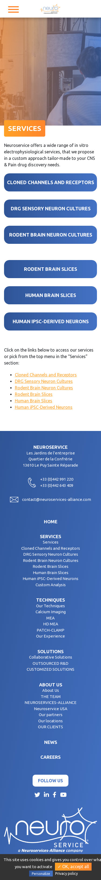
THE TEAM (51, 696)
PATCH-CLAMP (50, 630)
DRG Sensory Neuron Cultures (44, 381)
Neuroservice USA (50, 708)
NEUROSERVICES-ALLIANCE (50, 702)
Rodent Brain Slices (34, 394)
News (50, 742)
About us (50, 684)
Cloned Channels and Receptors (46, 374)
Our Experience (50, 636)
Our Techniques (50, 605)
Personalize (41, 873)
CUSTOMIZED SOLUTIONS (50, 669)
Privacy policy (66, 873)
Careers (50, 757)
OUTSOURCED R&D (50, 663)
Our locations (50, 721)
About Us (50, 690)
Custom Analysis (51, 584)
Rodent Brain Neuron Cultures (44, 387)
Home (50, 521)
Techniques (50, 599)
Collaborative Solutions (50, 657)
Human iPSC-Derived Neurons (43, 407)
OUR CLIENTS (50, 726)
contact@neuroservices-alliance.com (56, 499)
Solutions (50, 651)
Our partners (50, 714)
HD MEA (50, 624)
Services (50, 536)
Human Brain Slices (33, 400)
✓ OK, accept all (73, 866)
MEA (50, 618)
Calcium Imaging (51, 611)
